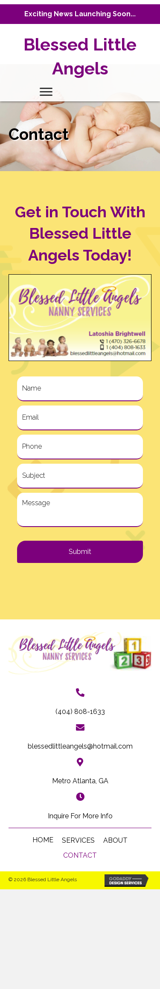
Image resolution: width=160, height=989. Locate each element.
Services (78, 840)
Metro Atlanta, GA (80, 781)
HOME (42, 840)
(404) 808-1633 (80, 712)
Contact (80, 855)
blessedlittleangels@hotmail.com (80, 746)
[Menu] (46, 92)
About (115, 840)
